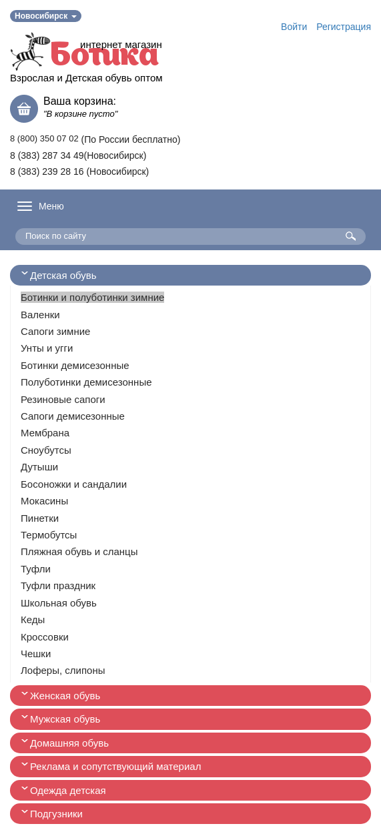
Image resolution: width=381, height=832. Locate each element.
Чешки (36, 653)
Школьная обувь (59, 602)
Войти (294, 26)
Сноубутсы (46, 450)
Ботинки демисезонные (75, 365)
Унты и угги (47, 348)
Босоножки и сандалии (74, 484)
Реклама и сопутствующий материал (115, 766)
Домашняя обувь (69, 743)
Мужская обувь (65, 719)
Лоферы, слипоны (63, 670)
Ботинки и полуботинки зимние (92, 297)
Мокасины (44, 500)
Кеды (33, 619)
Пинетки (40, 518)
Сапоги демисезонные (73, 416)
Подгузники (56, 813)
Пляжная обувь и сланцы (79, 551)
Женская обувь (65, 695)
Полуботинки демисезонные (86, 382)
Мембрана (45, 432)
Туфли (36, 568)
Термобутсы (49, 534)
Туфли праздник (58, 585)
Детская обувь (63, 275)
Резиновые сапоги (63, 399)
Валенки (40, 314)
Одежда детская (68, 790)
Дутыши (39, 466)
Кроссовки (45, 637)
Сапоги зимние (55, 331)
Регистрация (343, 26)
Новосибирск (46, 16)
